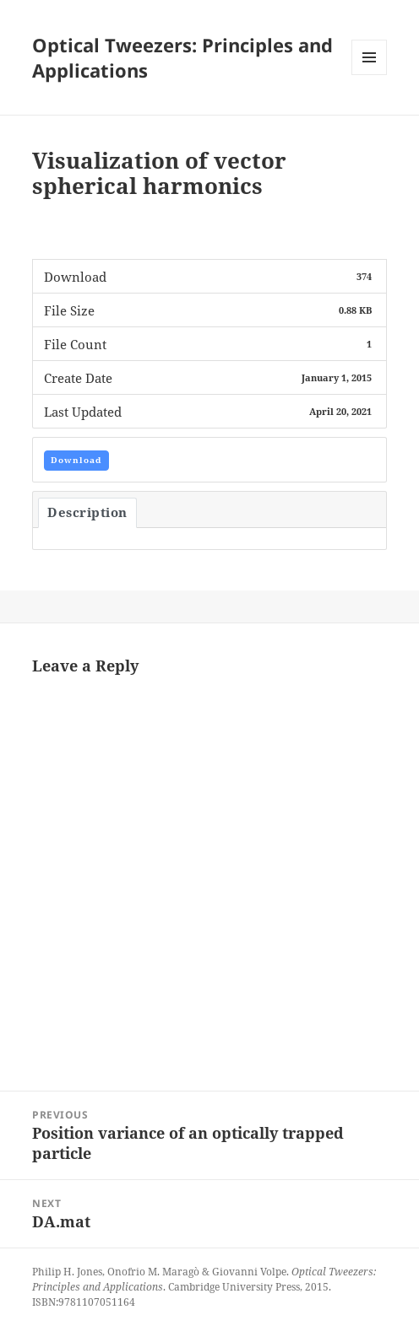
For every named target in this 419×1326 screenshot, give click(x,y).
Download (76, 460)
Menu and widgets (369, 74)
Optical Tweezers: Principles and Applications (182, 57)
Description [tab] (87, 512)
